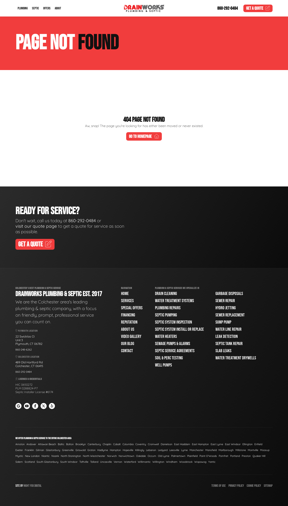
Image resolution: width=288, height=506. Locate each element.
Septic (35, 8)
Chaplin (107, 444)
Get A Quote (35, 244)
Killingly (139, 450)
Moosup (264, 450)
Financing (128, 315)
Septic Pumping (166, 315)
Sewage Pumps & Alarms (172, 343)
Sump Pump (223, 322)
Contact (127, 350)
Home (125, 293)
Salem (19, 461)
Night (27, 486)
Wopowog (200, 461)
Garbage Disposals (229, 293)
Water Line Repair (228, 329)
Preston (246, 456)
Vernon (118, 461)
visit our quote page (36, 226)
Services (127, 300)
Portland (235, 456)
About (58, 8)
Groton (91, 450)
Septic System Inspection (173, 322)
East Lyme (217, 444)
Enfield (258, 444)
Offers (47, 8)
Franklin (29, 450)
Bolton (70, 444)
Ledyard (163, 450)
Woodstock (185, 461)
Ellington (247, 444)
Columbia (128, 444)
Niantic (46, 456)
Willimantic (144, 461)
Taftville (83, 461)
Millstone (240, 450)
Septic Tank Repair (229, 343)
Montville (253, 450)
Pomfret (223, 456)
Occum (152, 456)
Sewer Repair (225, 300)
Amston (20, 444)
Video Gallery (131, 336)
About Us (127, 329)
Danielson (166, 444)
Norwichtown (126, 456)
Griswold (80, 450)
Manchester (197, 450)
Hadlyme (102, 450)
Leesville (174, 450)
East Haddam (182, 444)
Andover (31, 444)
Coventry (140, 444)
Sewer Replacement (230, 315)
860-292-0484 (227, 8)
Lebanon (151, 450)
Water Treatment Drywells (235, 358)
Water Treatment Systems (174, 300)
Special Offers (132, 308)
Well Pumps (163, 365)
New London (32, 456)
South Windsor (69, 461)
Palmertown (178, 456)
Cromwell (153, 444)
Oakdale (141, 456)
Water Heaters (166, 336)
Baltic (61, 444)
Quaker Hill (259, 456)
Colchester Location (27, 356)
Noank (55, 456)
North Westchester (94, 456)
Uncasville (106, 461)
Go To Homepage (144, 136)
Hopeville (128, 450)
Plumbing (23, 8)
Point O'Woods (208, 456)
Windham (171, 461)
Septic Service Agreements (175, 350)
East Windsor (233, 444)
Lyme (184, 450)
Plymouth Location (26, 330)
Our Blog (127, 343)
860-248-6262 (23, 349)
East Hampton (200, 444)
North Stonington (71, 456)
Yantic (211, 461)
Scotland (30, 461)
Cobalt (117, 444)
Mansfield (211, 450)
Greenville (68, 450)
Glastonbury (53, 450)
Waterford (130, 461)
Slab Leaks (223, 350)
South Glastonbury (47, 461)
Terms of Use (218, 486)
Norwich (112, 456)
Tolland (94, 461)
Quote (258, 8)
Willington (158, 461)
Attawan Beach (47, 444)
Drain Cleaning (166, 293)
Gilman (40, 450)
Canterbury (94, 444)
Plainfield (192, 456)
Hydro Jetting (225, 308)
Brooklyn (80, 444)
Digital (38, 486)
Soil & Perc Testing (169, 358)
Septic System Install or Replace (179, 329)
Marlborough (226, 450)
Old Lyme (163, 456)
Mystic (19, 456)
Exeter (19, 450)
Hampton (115, 450)
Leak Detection (226, 336)
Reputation (129, 322)
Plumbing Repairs (168, 308)
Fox (32, 486)
